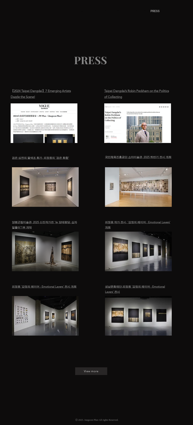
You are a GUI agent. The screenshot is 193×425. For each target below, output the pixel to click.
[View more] (91, 371)
